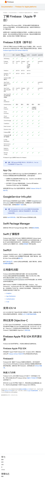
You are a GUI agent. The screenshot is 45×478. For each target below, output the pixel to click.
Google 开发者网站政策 (32, 390)
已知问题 (8, 261)
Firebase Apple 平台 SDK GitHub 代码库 (14, 50)
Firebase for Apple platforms (25, 7)
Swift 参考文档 (11, 217)
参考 (2, 462)
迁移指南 (25, 244)
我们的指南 (35, 228)
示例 (2, 464)
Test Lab (16, 162)
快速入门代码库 (31, 378)
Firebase (5, 12)
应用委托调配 (7, 263)
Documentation (7, 7)
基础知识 (36, 12)
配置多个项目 (19, 205)
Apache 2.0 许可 (8, 390)
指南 (2, 459)
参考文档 (27, 330)
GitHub (3, 469)
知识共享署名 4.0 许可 (26, 389)
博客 (2, 476)
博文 (19, 258)
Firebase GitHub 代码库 (15, 354)
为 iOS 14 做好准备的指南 (29, 314)
